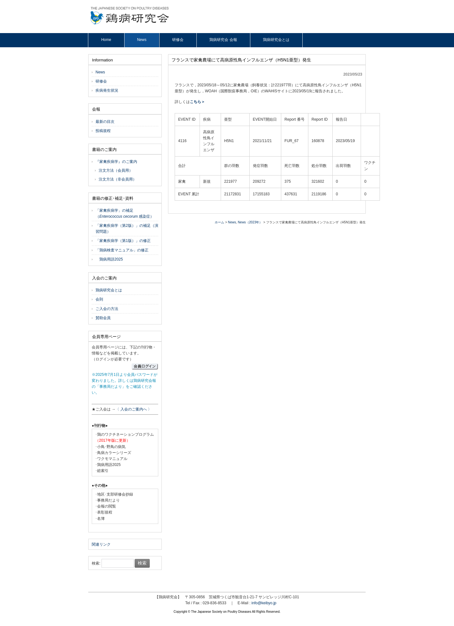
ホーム (219, 222)
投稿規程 (103, 131)
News (232, 222)
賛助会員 (103, 318)
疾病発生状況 (107, 90)
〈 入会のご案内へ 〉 (133, 409)
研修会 (101, 81)
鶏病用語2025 (109, 259)
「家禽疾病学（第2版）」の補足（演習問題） (127, 228)
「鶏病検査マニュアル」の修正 (122, 250)
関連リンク (101, 544)
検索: (96, 563)
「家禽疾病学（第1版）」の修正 (123, 240)
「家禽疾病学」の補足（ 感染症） (125, 213)
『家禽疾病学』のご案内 (116, 161)
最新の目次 (105, 121)
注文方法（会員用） (116, 170)
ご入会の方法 (107, 309)
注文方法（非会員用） (118, 179)
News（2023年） (250, 222)
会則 (99, 299)
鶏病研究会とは (109, 290)
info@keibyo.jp (264, 603)
